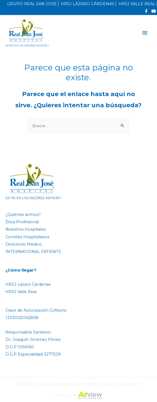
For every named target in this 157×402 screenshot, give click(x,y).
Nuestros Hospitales (25, 229)
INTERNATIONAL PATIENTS (33, 251)
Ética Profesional (22, 221)
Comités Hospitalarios (27, 236)
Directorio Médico (23, 244)
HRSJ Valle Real (21, 291)
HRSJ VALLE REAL (136, 3)
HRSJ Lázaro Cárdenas (28, 284)
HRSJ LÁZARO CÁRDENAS (87, 3)
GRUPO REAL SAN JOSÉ (32, 3)
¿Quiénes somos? (23, 214)
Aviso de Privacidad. (120, 383)
